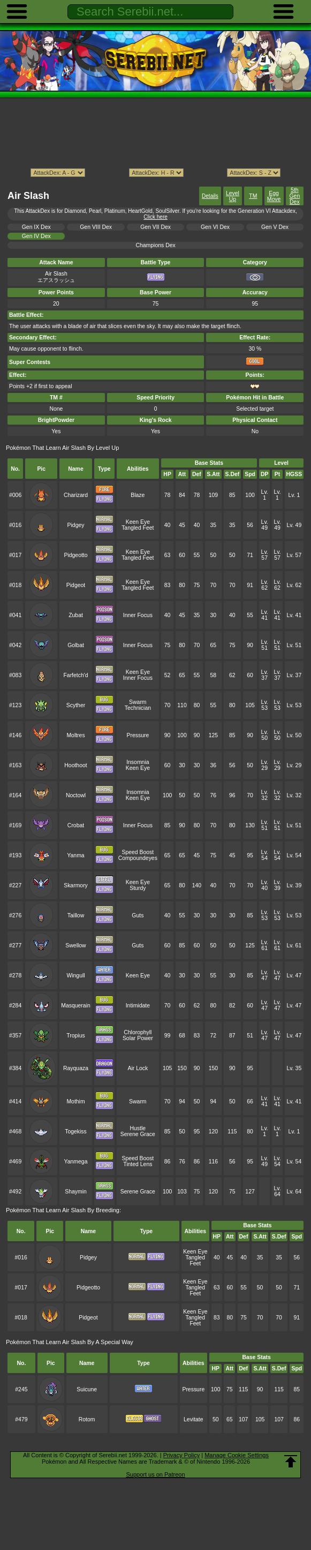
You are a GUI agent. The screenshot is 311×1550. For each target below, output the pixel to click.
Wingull (75, 975)
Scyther (75, 705)
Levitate (193, 1419)
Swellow (75, 945)
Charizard (76, 495)
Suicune (87, 1389)
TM (253, 196)
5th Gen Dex (294, 196)
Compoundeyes (137, 858)
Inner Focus (138, 615)
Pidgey (76, 525)
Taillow (75, 915)
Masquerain (75, 1005)
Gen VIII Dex (96, 227)
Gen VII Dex (155, 227)
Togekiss (76, 1131)
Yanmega (76, 1162)
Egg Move (274, 196)
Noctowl (76, 795)
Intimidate (138, 1005)
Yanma (75, 855)
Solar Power (138, 1038)
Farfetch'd (75, 675)
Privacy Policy (181, 1455)
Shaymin (76, 1192)
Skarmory (76, 885)
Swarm (137, 702)
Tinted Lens (137, 1164)
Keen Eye (138, 522)
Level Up (232, 196)
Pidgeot (75, 585)
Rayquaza (75, 1068)
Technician (138, 708)
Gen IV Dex (36, 236)
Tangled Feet (138, 528)
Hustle (138, 1128)
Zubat (76, 615)
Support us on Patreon (155, 1474)
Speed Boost (138, 852)
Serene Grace (137, 1134)
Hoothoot (75, 765)
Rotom (87, 1419)
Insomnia (137, 762)
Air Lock (137, 1068)
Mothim (75, 1101)
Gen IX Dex (36, 227)
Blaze (138, 495)
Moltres (75, 735)
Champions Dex (155, 245)
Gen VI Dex (215, 227)
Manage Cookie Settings (236, 1455)
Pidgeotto (75, 555)
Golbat (75, 645)
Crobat (75, 825)
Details (210, 196)
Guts (137, 915)
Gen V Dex (275, 227)
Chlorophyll (137, 1032)
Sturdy (138, 888)
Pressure (137, 735)
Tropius (75, 1036)
